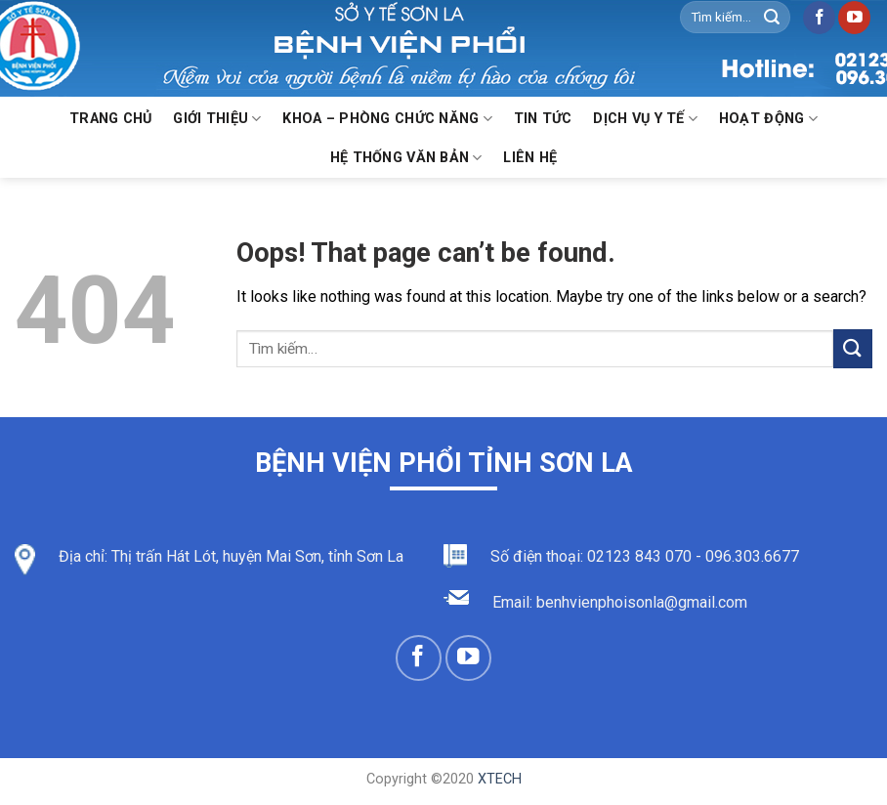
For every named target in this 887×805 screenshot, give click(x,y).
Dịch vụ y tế (645, 118)
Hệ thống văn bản (406, 157)
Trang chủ (110, 118)
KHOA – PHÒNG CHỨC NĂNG (387, 118)
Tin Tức (543, 118)
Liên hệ (530, 157)
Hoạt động (768, 118)
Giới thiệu (217, 118)
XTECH (500, 779)
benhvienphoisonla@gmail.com (641, 602)
